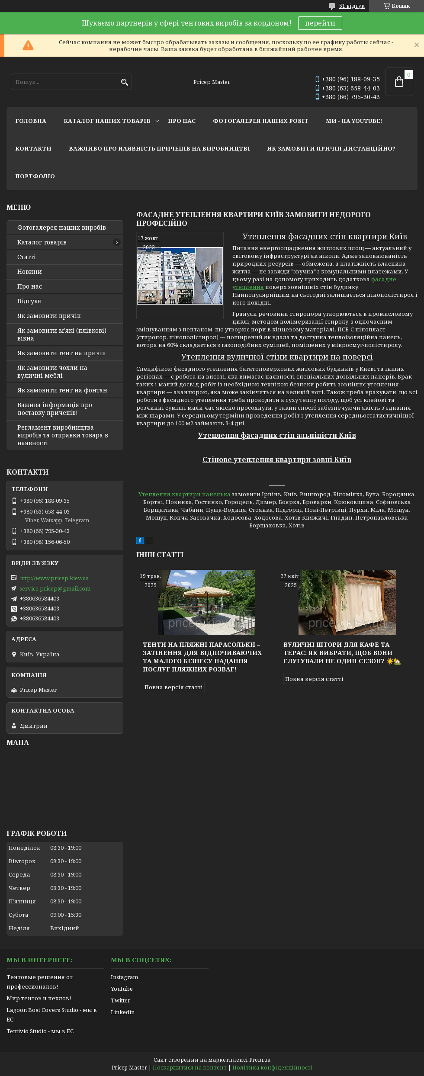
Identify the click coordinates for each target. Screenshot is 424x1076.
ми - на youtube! (354, 121)
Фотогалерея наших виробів (61, 227)
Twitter (120, 1000)
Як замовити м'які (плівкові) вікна (61, 334)
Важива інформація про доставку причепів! (54, 409)
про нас (182, 121)
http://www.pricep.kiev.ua (54, 578)
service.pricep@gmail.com (54, 588)
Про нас (29, 286)
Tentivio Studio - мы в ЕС (40, 1031)
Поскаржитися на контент (190, 1067)
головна (30, 121)
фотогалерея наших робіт (260, 121)
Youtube (122, 988)
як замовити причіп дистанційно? (331, 148)
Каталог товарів (42, 242)
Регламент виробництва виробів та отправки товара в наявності (62, 435)
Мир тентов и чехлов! (38, 998)
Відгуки (29, 301)
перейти (320, 23)
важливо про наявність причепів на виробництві (159, 148)
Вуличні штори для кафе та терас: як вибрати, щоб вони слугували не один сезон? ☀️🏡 (342, 652)
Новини (29, 272)
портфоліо (35, 176)
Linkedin (123, 1012)
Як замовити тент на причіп (61, 353)
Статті (26, 257)
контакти (33, 148)
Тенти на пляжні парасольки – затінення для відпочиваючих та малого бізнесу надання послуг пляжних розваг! (202, 656)
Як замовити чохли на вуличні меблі (52, 371)
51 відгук (352, 6)
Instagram (124, 977)
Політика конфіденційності (272, 1067)
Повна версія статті (174, 687)
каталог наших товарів (107, 121)
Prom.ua (259, 1059)
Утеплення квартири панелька (184, 494)
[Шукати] (124, 82)
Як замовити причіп (49, 316)
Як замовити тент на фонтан (62, 390)
